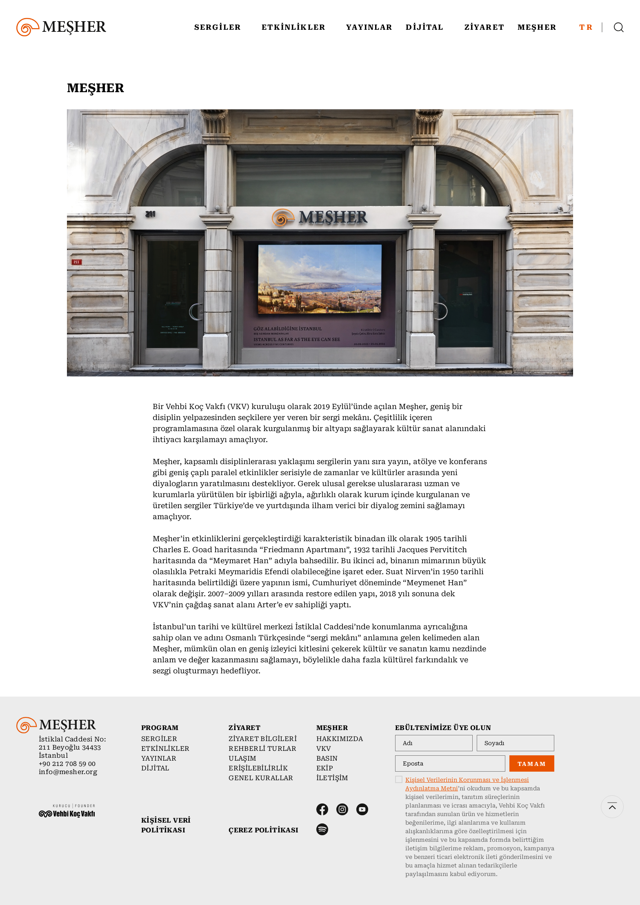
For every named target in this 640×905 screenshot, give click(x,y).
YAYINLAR (369, 27)
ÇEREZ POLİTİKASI (263, 830)
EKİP (324, 768)
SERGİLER (222, 27)
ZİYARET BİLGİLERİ (263, 739)
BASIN (327, 758)
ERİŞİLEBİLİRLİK (258, 768)
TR (586, 27)
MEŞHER (542, 27)
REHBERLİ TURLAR (262, 748)
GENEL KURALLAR (261, 778)
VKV (323, 748)
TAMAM (532, 764)
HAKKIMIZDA (339, 739)
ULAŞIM (242, 758)
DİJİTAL (429, 27)
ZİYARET (484, 27)
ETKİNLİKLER (298, 27)
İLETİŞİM (332, 778)
